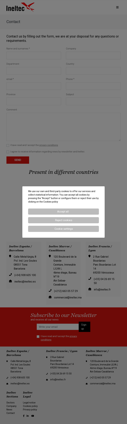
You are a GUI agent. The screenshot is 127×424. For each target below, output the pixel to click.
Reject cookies (63, 220)
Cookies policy (50, 201)
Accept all (63, 211)
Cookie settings (64, 228)
